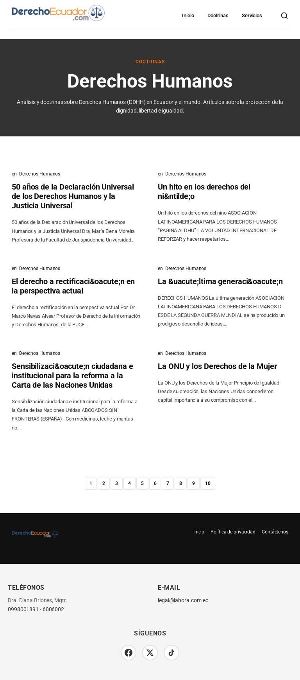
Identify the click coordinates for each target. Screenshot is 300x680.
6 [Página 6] (155, 483)
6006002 (53, 609)
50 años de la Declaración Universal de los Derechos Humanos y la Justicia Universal (73, 196)
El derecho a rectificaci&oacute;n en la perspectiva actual (73, 286)
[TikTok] (171, 652)
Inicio (188, 15)
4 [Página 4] (129, 483)
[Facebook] (128, 652)
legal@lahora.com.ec (183, 600)
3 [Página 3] (116, 483)
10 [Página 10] (208, 483)
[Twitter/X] (150, 652)
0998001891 (23, 609)
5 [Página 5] (142, 483)
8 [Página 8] (180, 483)
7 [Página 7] (167, 483)
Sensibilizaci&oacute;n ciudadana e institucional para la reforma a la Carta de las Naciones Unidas (72, 375)
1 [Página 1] (90, 483)
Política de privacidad (233, 532)
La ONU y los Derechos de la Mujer (217, 366)
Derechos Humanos (39, 174)
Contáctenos (275, 532)
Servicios (252, 15)
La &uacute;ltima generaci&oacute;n (220, 281)
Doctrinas (218, 15)
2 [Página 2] (103, 483)
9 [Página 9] (193, 483)
